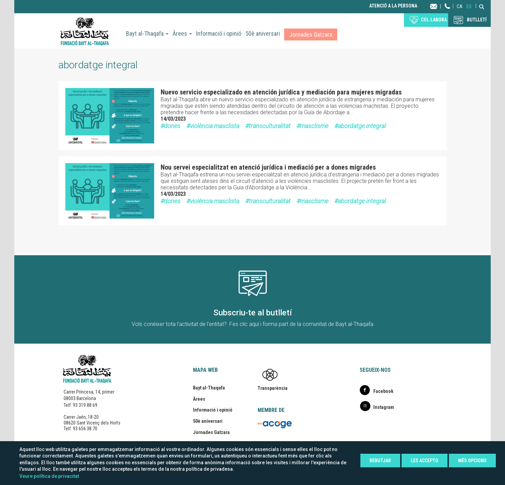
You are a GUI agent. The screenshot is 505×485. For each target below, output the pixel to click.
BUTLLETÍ (477, 19)
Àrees (182, 33)
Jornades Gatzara (310, 34)
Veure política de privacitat (49, 476)
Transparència (273, 388)
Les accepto (424, 460)
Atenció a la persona (393, 6)
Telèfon (447, 13)
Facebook (383, 391)
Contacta (440, 6)
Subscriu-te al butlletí (252, 312)
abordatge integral (362, 125)
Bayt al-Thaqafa (147, 33)
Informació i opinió (218, 33)
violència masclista (214, 125)
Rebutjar (380, 460)
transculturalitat (270, 125)
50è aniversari (262, 33)
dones (172, 125)
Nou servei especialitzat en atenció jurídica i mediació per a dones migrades (268, 167)
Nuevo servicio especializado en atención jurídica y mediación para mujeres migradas (281, 92)
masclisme (314, 125)
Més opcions (472, 460)
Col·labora (434, 19)
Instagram (383, 407)
